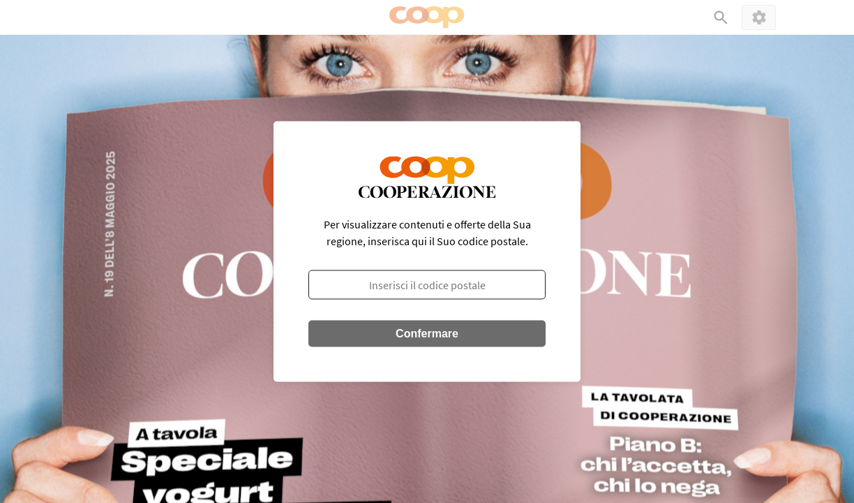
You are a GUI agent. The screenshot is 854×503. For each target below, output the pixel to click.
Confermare (427, 334)
